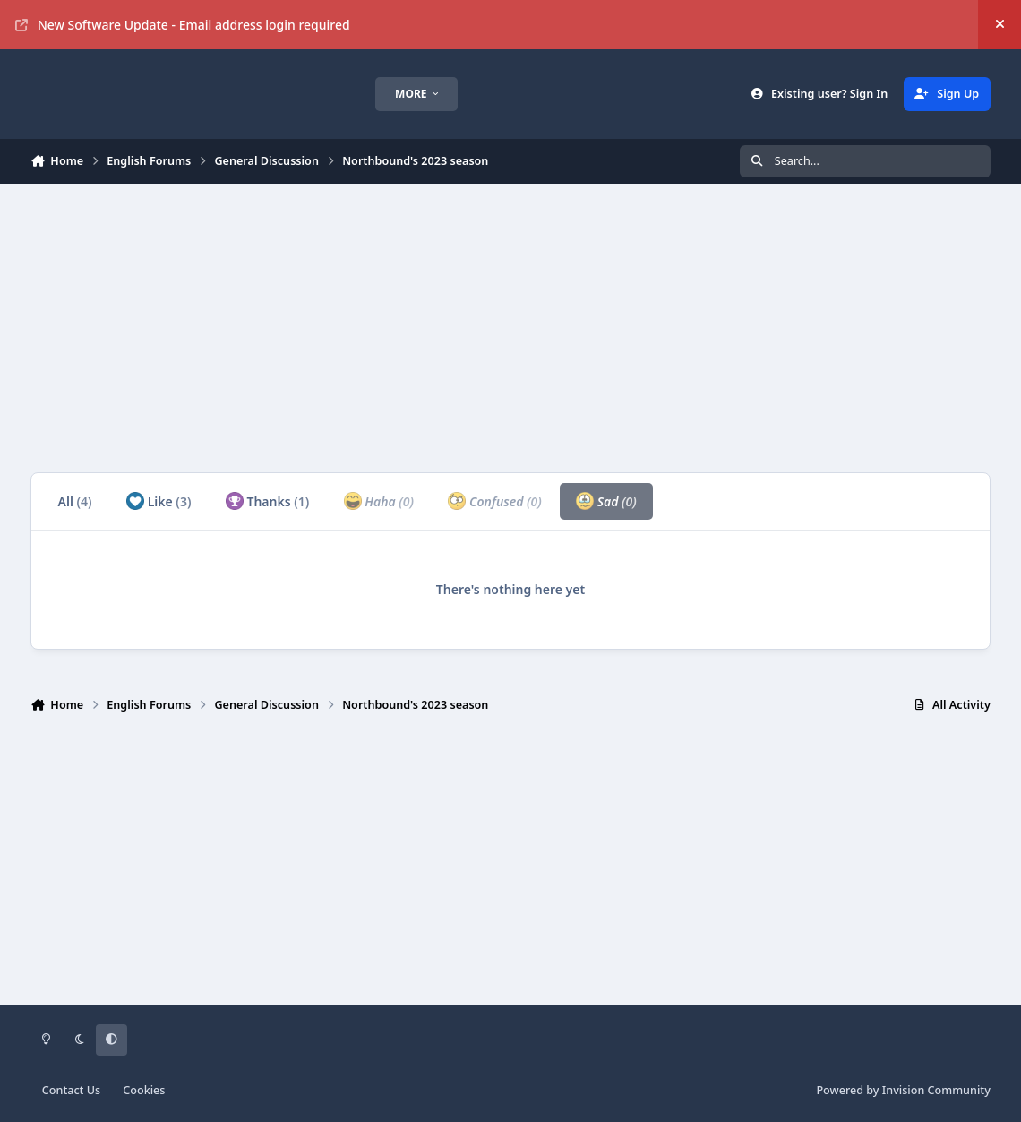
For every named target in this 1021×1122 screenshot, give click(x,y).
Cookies (144, 1090)
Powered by (903, 1090)
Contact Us (71, 1090)
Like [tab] (158, 501)
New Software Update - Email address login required (182, 24)
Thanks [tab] (268, 501)
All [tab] (75, 501)
